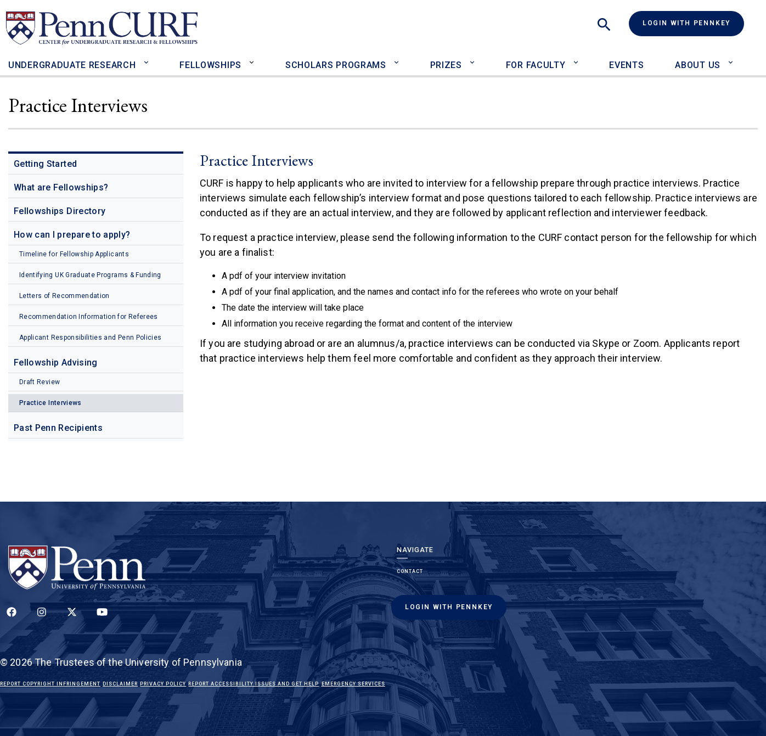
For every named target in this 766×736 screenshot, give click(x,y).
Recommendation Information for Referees (88, 317)
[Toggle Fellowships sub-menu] (254, 58)
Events (626, 65)
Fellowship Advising (56, 362)
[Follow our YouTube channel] (102, 618)
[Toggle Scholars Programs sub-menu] (399, 58)
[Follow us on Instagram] (42, 618)
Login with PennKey (686, 23)
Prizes (446, 65)
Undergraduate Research (72, 65)
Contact (410, 571)
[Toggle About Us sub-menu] (733, 58)
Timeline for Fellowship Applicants (74, 254)
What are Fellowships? (61, 187)
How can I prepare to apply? (72, 234)
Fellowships (210, 65)
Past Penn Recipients (58, 428)
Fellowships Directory (59, 211)
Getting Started (45, 164)
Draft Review (39, 382)
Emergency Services (353, 684)
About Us (697, 65)
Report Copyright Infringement (50, 684)
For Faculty (536, 65)
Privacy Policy (163, 684)
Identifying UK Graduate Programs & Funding (90, 275)
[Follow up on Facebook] (11, 618)
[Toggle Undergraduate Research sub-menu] (148, 58)
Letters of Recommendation (64, 296)
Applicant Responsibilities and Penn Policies (90, 337)
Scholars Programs (335, 65)
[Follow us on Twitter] (72, 618)
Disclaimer (120, 684)
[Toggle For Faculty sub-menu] (578, 58)
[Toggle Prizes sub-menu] (475, 58)
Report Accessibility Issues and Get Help (253, 684)
